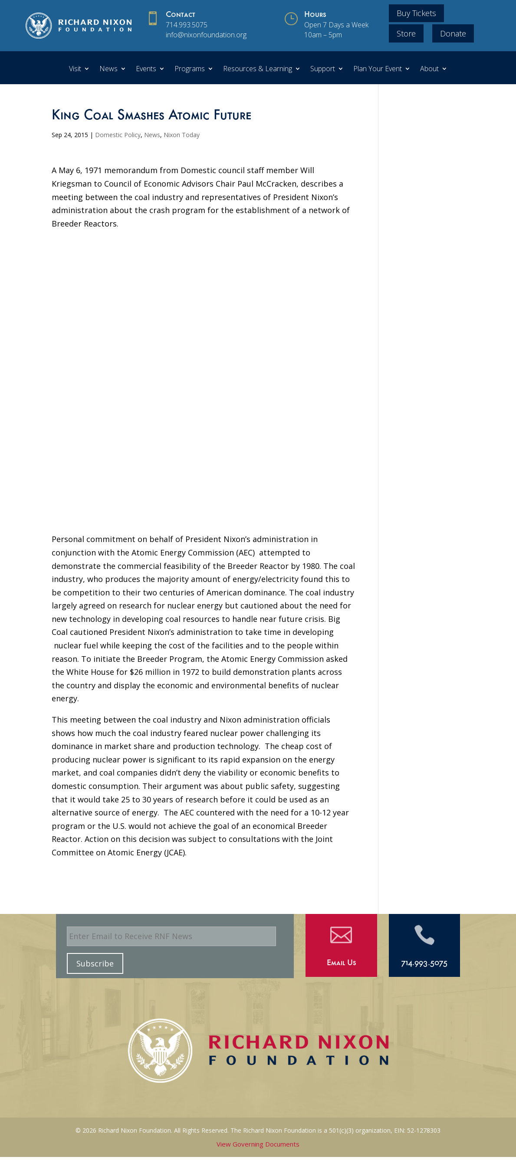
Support (322, 69)
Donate (453, 33)
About (429, 69)
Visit (75, 69)
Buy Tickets (416, 13)
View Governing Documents (258, 1144)
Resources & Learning (257, 69)
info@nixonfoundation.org (206, 34)
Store (406, 33)
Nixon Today (182, 135)
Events (146, 69)
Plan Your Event (377, 69)
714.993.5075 (186, 25)
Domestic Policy (118, 135)
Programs (189, 69)
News (108, 69)
